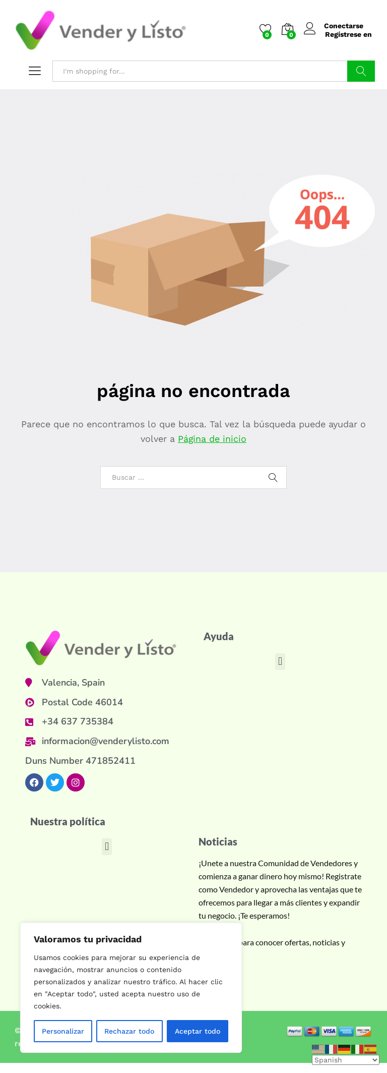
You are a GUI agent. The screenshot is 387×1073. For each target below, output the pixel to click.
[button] (280, 661)
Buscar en (361, 71)
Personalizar (63, 1031)
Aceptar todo (197, 1031)
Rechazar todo (129, 1031)
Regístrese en (348, 34)
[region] (131, 988)
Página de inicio (212, 438)
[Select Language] (345, 1060)
